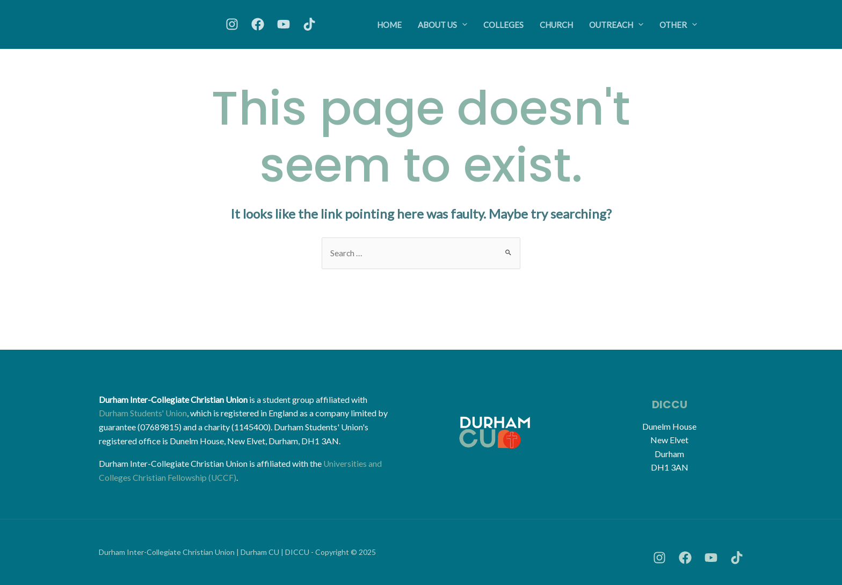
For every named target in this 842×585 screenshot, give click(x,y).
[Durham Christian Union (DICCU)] (171, 23)
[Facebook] (257, 24)
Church (556, 25)
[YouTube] (283, 24)
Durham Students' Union (143, 413)
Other (678, 25)
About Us (442, 25)
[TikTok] (309, 24)
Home (389, 25)
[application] (462, 24)
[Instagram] (232, 24)
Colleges (503, 25)
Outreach (616, 25)
